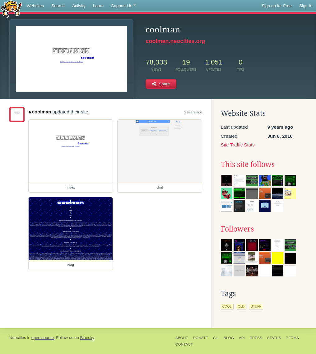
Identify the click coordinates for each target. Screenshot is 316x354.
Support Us (123, 5)
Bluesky (87, 337)
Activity (79, 5)
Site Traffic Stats (238, 144)
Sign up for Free (277, 5)
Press (256, 338)
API (242, 338)
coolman (40, 111)
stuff (256, 306)
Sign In (305, 5)
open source (42, 337)
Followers (237, 229)
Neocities (17, 337)
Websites (35, 5)
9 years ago (193, 112)
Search (58, 5)
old (241, 306)
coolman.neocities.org (175, 41)
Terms (292, 338)
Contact (184, 344)
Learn (98, 5)
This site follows (248, 164)
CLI (216, 338)
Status (274, 338)
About (181, 338)
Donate (200, 338)
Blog (229, 338)
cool (227, 306)
